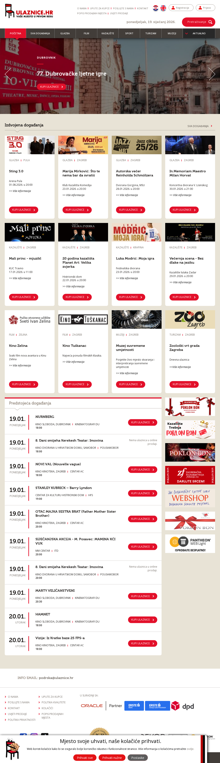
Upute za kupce (100, 8)
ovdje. (190, 749)
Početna (15, 35)
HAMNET (42, 614)
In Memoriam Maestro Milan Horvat (188, 173)
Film (88, 35)
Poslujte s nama (123, 8)
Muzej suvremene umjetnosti (130, 348)
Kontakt (142, 8)
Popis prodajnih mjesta (92, 13)
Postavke (137, 758)
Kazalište (110, 35)
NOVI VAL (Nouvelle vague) (58, 464)
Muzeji (174, 35)
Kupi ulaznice (21, 297)
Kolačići (47, 708)
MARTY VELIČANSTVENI (55, 591)
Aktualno (199, 33)
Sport (131, 35)
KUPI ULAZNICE (49, 86)
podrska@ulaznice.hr (56, 678)
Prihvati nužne (112, 758)
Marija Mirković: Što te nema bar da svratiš (81, 173)
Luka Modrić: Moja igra (135, 258)
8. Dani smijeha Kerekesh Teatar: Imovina (69, 440)
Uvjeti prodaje (119, 13)
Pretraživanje (197, 22)
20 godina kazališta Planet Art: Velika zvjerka (78, 263)
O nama (82, 8)
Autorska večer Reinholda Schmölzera (134, 173)
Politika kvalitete (54, 702)
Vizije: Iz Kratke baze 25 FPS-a (60, 638)
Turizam (152, 35)
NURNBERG (44, 417)
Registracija (182, 7)
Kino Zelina (18, 346)
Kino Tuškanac (74, 346)
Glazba (66, 35)
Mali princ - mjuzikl (25, 258)
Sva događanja (42, 35)
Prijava (207, 7)
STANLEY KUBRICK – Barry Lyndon (63, 488)
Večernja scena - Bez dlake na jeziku (186, 261)
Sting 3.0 (16, 171)
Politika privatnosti (21, 720)
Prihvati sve (85, 758)
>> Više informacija (20, 191)
